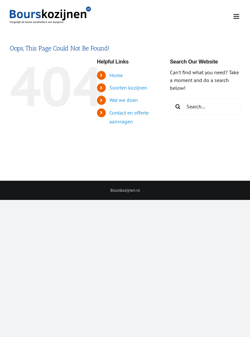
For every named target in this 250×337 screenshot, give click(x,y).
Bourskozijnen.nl (125, 190)
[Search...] (205, 106)
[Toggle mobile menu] (236, 16)
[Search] (178, 106)
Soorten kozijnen (128, 87)
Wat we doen (123, 100)
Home (116, 75)
